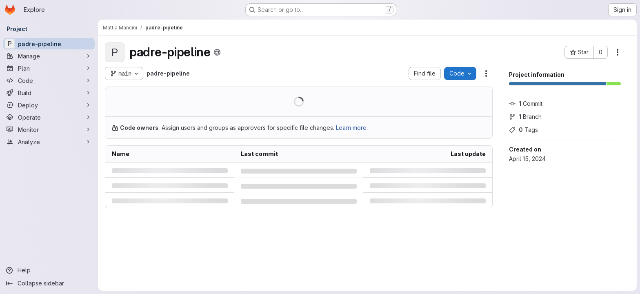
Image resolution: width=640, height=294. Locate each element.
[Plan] (49, 68)
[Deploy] (49, 105)
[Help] (49, 270)
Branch (525, 116)
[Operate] (49, 117)
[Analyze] (49, 141)
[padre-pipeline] (49, 43)
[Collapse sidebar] (49, 283)
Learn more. (352, 127)
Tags (523, 129)
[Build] (49, 92)
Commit (525, 103)
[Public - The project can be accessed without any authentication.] (216, 52)
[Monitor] (49, 129)
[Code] (49, 80)
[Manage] (49, 56)
